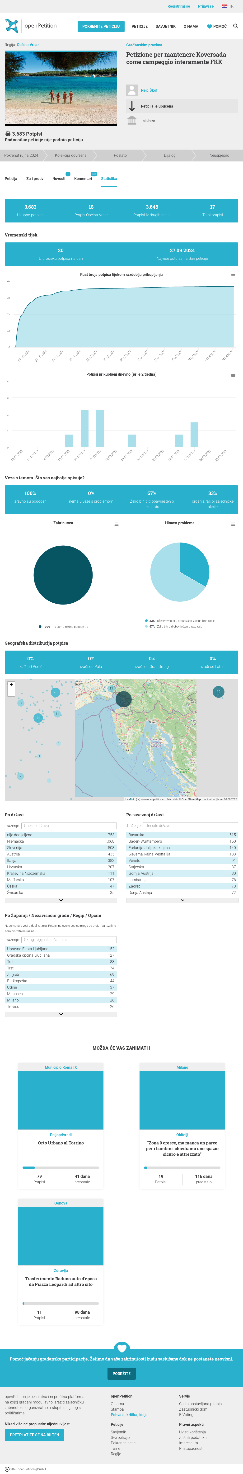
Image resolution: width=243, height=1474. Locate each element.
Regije (116, 1454)
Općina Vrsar (28, 45)
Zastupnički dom (193, 1409)
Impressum (188, 1443)
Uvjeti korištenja (192, 1432)
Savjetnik (166, 26)
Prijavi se (206, 6)
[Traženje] (235, 26)
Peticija (11, 178)
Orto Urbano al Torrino (61, 1143)
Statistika (109, 178)
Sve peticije (120, 1437)
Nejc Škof (149, 90)
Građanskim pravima (144, 45)
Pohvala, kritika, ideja (129, 1415)
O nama (191, 26)
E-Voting (186, 1415)
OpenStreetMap (191, 799)
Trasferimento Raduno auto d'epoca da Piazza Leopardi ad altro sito (61, 1281)
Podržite (122, 1373)
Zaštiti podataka (193, 1437)
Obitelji (182, 1135)
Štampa (117, 1409)
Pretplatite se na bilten (34, 1435)
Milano (182, 1067)
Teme (115, 1448)
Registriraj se (179, 6)
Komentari (83, 176)
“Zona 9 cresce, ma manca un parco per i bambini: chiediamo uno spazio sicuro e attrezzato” (182, 1148)
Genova (60, 1203)
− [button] (11, 692)
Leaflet (130, 799)
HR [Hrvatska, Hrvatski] (228, 6)
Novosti (58, 176)
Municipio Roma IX (61, 1067)
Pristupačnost (190, 1448)
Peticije (140, 26)
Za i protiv (34, 178)
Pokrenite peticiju (101, 26)
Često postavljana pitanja (200, 1404)
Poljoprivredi (61, 1135)
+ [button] (11, 685)
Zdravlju (61, 1270)
